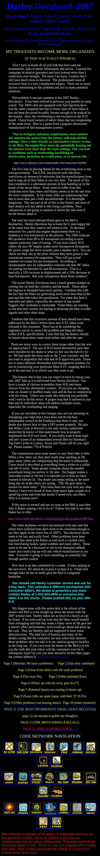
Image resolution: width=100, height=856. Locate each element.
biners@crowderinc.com (52, 657)
